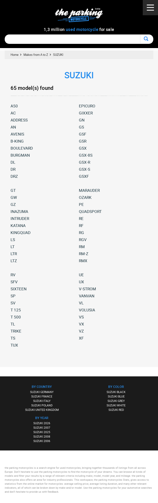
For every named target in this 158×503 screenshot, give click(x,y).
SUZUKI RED (116, 410)
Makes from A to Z (35, 55)
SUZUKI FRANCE (41, 396)
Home (15, 55)
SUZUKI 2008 (41, 436)
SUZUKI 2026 (41, 423)
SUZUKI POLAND (42, 405)
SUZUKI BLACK (116, 392)
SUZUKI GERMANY (42, 392)
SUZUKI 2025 (41, 432)
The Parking (81, 16)
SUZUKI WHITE (116, 405)
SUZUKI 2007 (41, 427)
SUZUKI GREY (116, 401)
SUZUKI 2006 (41, 441)
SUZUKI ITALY (41, 401)
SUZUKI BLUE (116, 396)
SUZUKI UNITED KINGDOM (42, 410)
